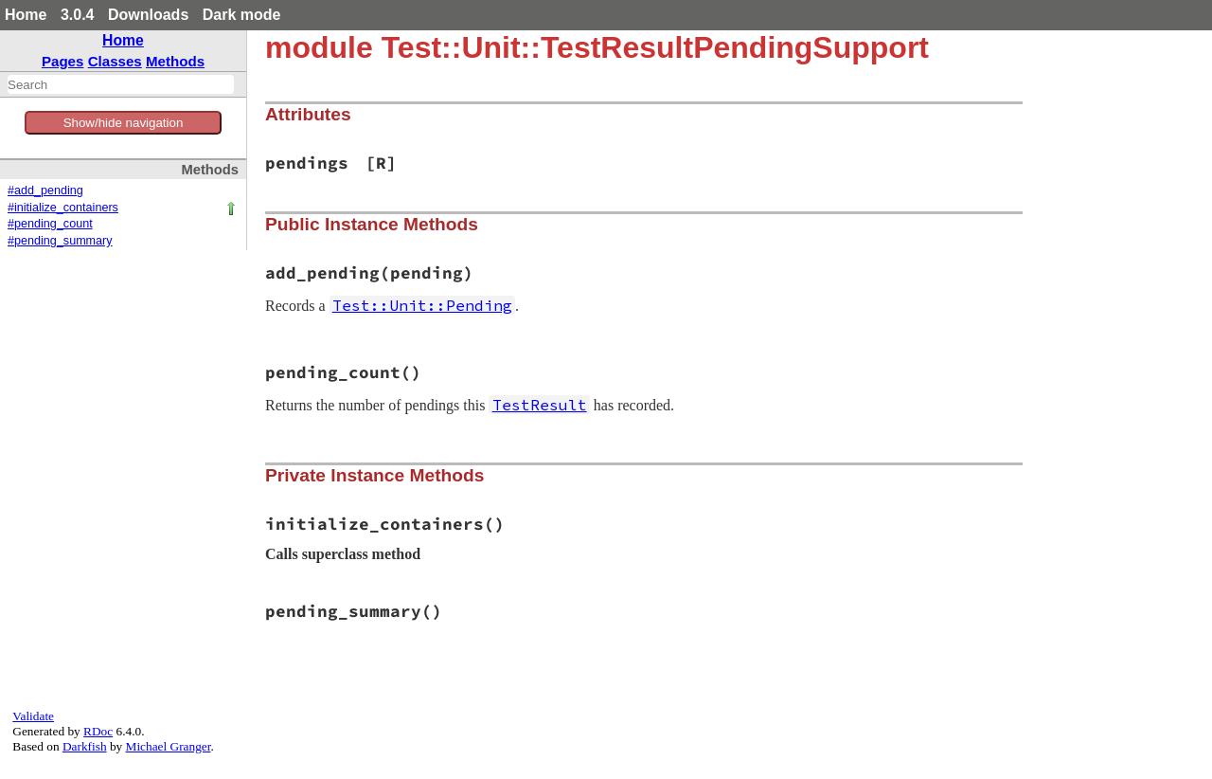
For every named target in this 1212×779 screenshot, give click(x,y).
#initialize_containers (63, 207)
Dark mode (242, 15)
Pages (63, 61)
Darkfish (84, 746)
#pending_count (50, 223)
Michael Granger (168, 746)
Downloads (148, 15)
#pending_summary (60, 240)
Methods (175, 61)
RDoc (98, 731)
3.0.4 (78, 15)
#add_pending (45, 190)
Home (25, 15)
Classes (115, 61)
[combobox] (121, 84)
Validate (33, 716)
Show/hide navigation (123, 123)
